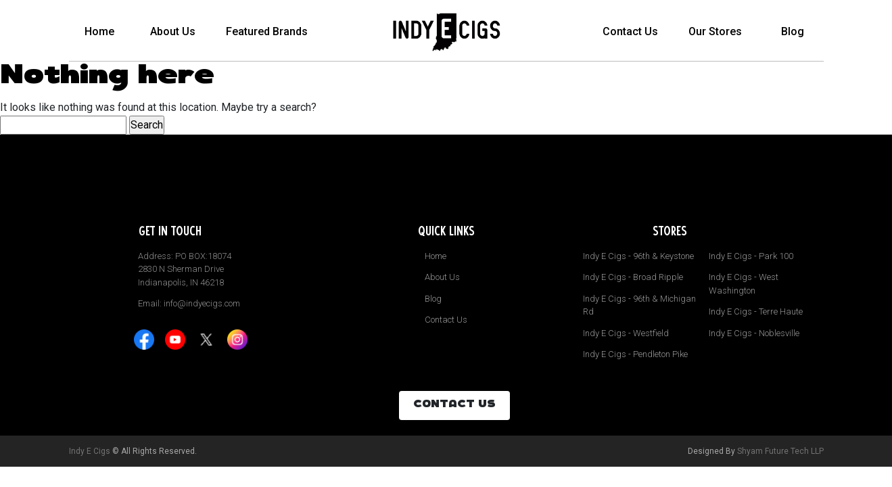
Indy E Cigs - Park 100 (751, 256)
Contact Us (630, 31)
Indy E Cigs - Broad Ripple (633, 277)
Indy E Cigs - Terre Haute (756, 311)
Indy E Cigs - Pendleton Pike (635, 354)
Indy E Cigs (89, 451)
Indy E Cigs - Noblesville (754, 333)
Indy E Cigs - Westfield (626, 333)
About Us (172, 31)
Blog (792, 31)
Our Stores (715, 31)
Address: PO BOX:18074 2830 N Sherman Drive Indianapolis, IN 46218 (184, 269)
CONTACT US (454, 405)
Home (99, 31)
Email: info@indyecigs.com (189, 303)
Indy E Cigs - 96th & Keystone (638, 256)
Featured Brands (267, 31)
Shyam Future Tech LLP (780, 451)
